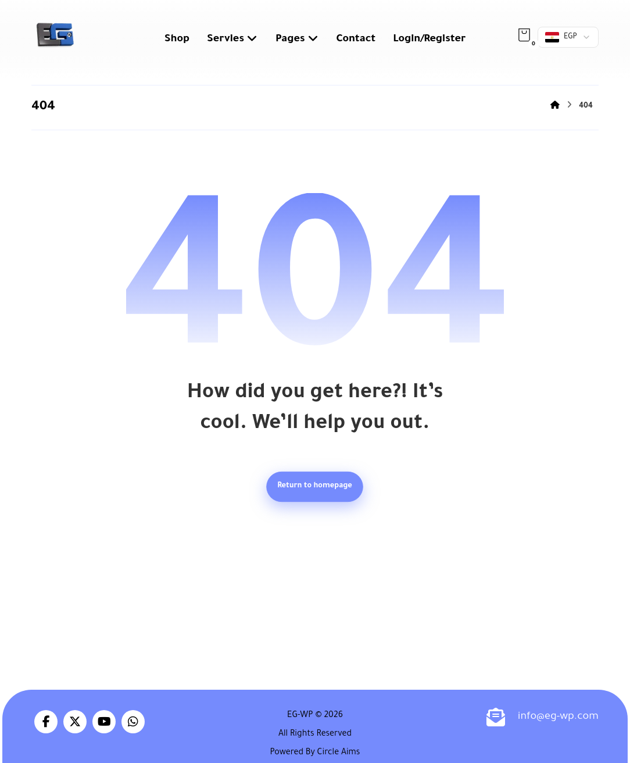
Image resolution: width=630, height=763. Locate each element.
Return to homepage (315, 487)
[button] (524, 35)
